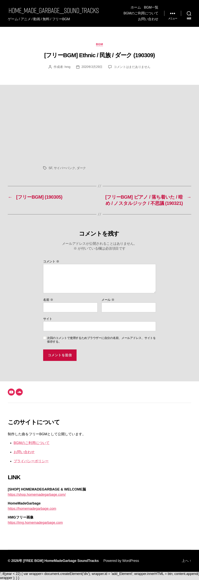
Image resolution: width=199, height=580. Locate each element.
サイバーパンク (64, 168)
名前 (48, 299)
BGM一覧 (151, 7)
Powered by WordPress (121, 561)
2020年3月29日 (91, 66)
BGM (99, 44)
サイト (47, 318)
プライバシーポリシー (31, 461)
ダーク (81, 168)
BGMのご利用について (140, 13)
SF (50, 168)
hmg (67, 66)
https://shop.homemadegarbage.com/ (37, 495)
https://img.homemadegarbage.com (35, 523)
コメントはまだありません (132, 66)
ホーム (136, 7)
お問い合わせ (148, 19)
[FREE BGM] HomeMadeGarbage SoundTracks (61, 561)
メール (107, 299)
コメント (51, 261)
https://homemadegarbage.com (32, 509)
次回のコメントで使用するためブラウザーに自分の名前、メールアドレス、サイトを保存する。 (101, 339)
